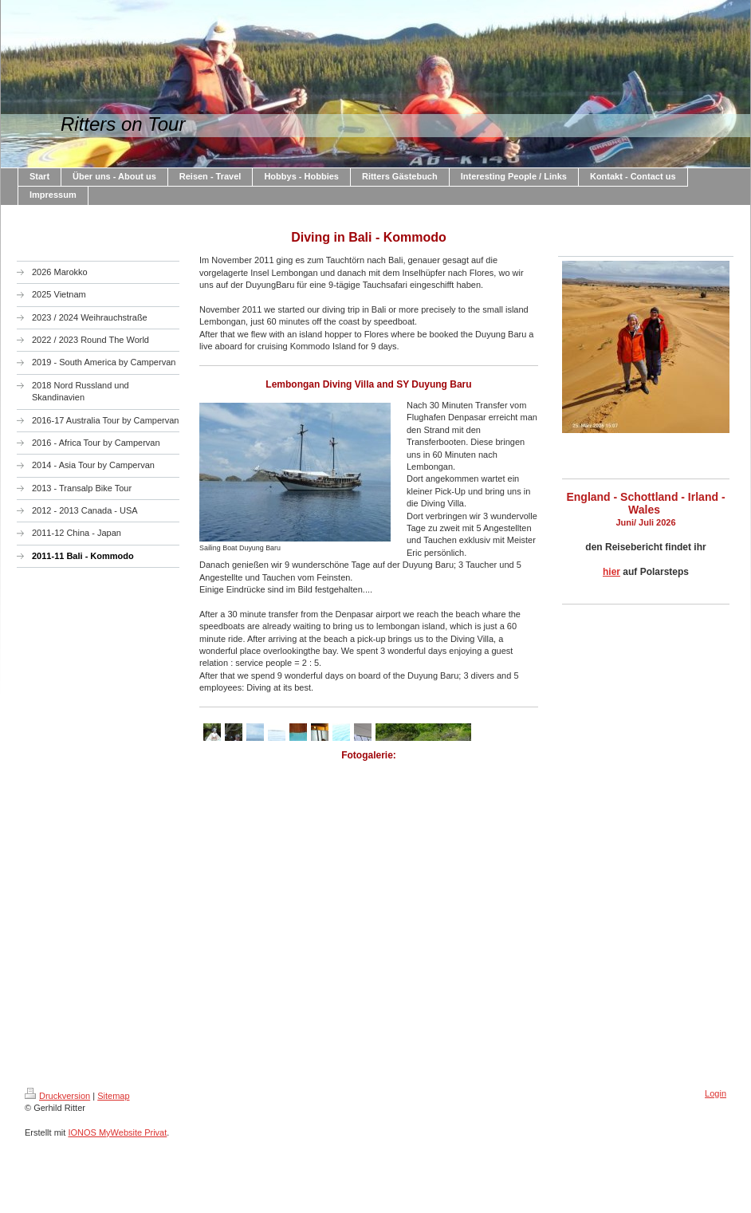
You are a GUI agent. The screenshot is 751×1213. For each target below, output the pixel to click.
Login (715, 1093)
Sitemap (113, 1096)
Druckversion (57, 1096)
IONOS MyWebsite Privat (117, 1132)
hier (611, 571)
